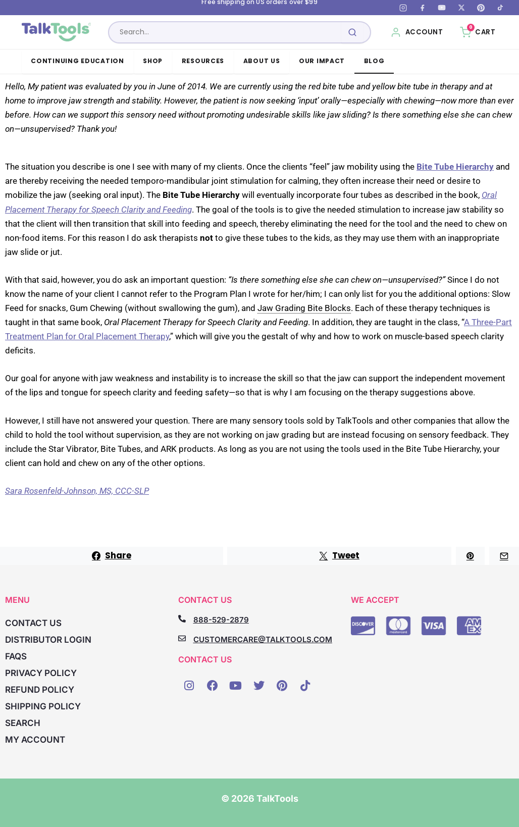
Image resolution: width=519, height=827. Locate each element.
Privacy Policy (41, 673)
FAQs (16, 656)
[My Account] (416, 32)
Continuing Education (77, 61)
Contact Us (33, 623)
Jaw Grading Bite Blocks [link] (304, 308)
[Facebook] (423, 8)
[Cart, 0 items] (477, 32)
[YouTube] (442, 8)
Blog (374, 61)
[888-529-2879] (182, 619)
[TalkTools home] (57, 32)
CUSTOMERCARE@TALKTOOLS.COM (262, 639)
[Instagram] (403, 8)
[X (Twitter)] (461, 8)
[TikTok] (500, 8)
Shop (153, 61)
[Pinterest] (481, 8)
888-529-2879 (221, 620)
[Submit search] (352, 32)
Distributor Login (48, 640)
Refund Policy (39, 690)
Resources (203, 61)
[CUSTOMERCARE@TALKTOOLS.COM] (182, 638)
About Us (261, 61)
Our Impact (322, 61)
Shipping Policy (43, 706)
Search (22, 723)
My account (35, 740)
